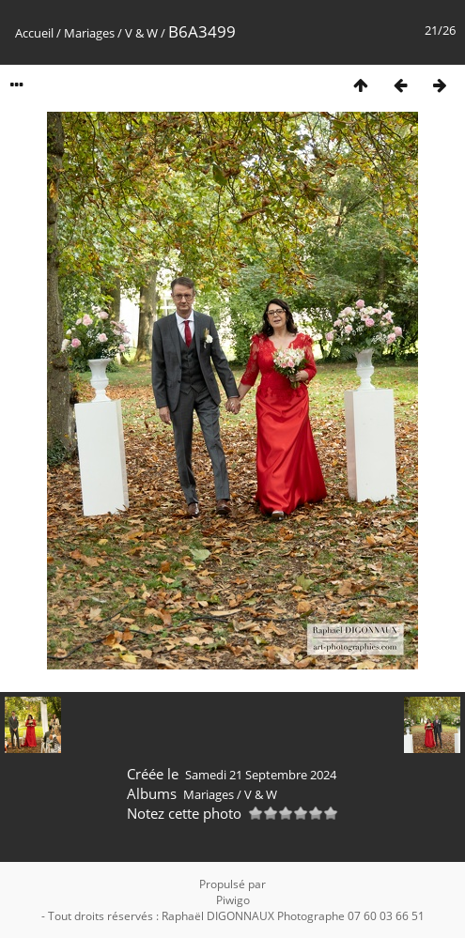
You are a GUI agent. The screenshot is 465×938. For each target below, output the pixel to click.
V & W (141, 32)
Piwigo (233, 900)
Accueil (34, 32)
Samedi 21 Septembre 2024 (260, 774)
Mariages (89, 32)
